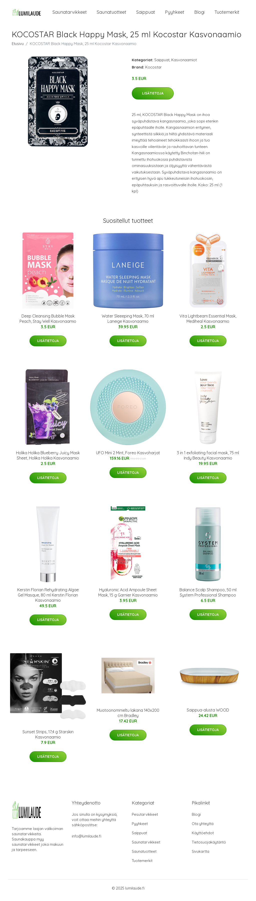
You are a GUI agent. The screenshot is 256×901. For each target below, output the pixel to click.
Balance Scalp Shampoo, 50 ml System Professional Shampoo (208, 597)
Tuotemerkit (226, 14)
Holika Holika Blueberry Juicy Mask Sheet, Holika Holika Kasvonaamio (48, 459)
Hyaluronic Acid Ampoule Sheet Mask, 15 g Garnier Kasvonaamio (128, 597)
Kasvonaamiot (184, 64)
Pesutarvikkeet (145, 818)
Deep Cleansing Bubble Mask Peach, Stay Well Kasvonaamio (48, 323)
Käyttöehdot (203, 837)
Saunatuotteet (111, 14)
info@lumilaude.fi (86, 840)
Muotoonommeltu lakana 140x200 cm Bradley (128, 717)
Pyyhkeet (174, 14)
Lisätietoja (153, 98)
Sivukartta (200, 855)
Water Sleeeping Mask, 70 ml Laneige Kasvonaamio (128, 323)
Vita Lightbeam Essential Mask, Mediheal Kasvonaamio (208, 323)
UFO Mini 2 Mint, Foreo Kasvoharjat (128, 457)
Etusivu (18, 48)
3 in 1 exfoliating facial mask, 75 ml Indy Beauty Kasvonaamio (208, 459)
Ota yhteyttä (203, 828)
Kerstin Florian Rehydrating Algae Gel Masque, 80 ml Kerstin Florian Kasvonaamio (48, 599)
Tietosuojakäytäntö (209, 846)
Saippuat (145, 14)
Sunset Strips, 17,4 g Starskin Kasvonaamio (48, 739)
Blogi (199, 14)
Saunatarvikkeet (69, 14)
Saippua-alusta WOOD (208, 714)
